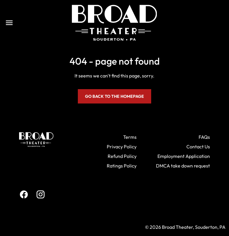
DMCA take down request (183, 166)
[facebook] (24, 194)
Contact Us (198, 147)
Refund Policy (122, 156)
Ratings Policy (122, 166)
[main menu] (9, 22)
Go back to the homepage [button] (114, 96)
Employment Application (183, 156)
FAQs (204, 137)
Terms (130, 137)
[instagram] (40, 194)
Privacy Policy (122, 147)
